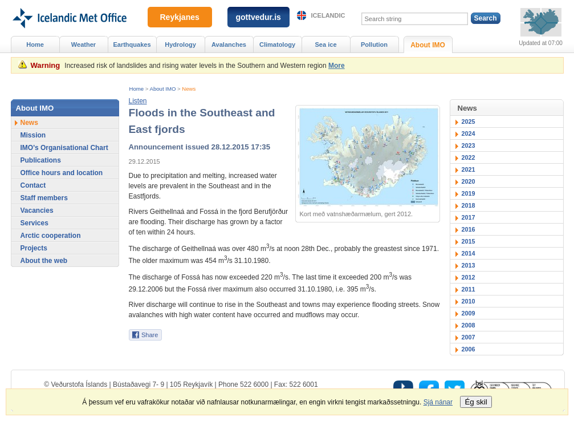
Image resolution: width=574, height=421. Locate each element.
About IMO (163, 89)
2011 (468, 289)
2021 (468, 169)
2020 (468, 181)
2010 (468, 301)
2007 (468, 337)
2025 (468, 121)
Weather (83, 44)
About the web (44, 261)
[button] (138, 101)
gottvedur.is (258, 17)
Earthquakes (131, 44)
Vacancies (37, 210)
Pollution (374, 44)
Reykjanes (180, 17)
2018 (468, 205)
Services (34, 223)
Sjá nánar (438, 402)
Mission (33, 135)
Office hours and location (62, 173)
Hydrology (180, 44)
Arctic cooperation (51, 236)
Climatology (277, 44)
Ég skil (476, 402)
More (336, 66)
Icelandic (328, 15)
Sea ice (325, 44)
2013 (468, 265)
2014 (468, 253)
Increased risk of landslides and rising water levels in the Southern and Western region (195, 66)
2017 (468, 217)
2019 (468, 193)
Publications (41, 160)
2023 (468, 145)
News (189, 89)
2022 (468, 157)
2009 (468, 313)
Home (136, 89)
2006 (468, 349)
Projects (34, 248)
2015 (468, 241)
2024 (468, 133)
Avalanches (228, 44)
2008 (468, 325)
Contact (33, 185)
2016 (468, 229)
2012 (468, 277)
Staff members (44, 198)
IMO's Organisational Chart (64, 148)
